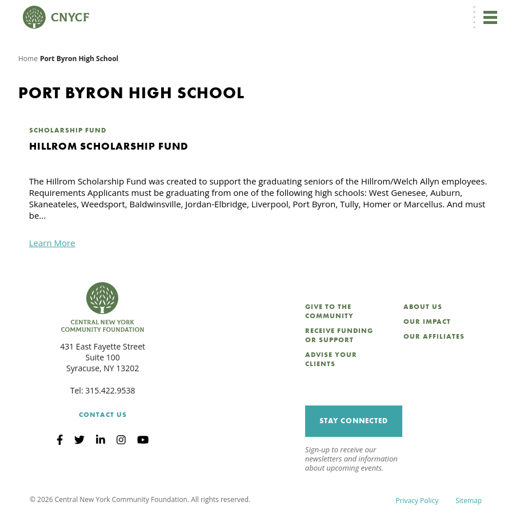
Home (28, 58)
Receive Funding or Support (339, 335)
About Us (422, 306)
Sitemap (468, 500)
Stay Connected (353, 420)
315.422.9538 (110, 390)
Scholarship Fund (67, 130)
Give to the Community (329, 311)
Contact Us (103, 414)
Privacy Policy (416, 500)
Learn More (52, 242)
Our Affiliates (434, 336)
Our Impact (427, 321)
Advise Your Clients (331, 359)
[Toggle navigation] (490, 17)
